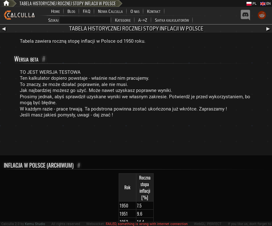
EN (265, 4)
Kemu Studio (35, 224)
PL (251, 4)
